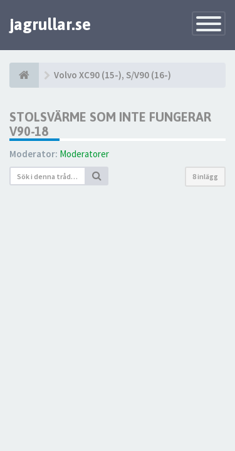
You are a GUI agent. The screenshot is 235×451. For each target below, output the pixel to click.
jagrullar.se (50, 24)
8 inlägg (205, 176)
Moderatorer (84, 154)
